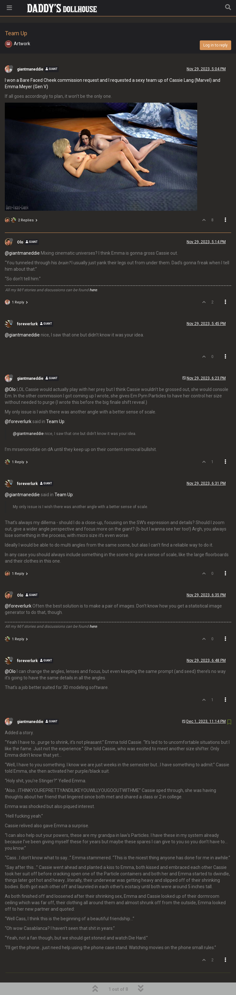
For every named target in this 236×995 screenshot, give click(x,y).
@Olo (10, 373)
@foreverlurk (18, 405)
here (93, 273)
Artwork (22, 27)
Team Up (55, 405)
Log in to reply (215, 29)
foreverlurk (27, 307)
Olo (20, 226)
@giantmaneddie (22, 236)
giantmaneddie (30, 53)
